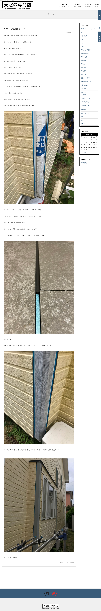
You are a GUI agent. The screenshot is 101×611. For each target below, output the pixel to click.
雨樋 (82, 120)
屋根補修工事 (84, 85)
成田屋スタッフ (85, 88)
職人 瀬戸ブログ (86, 113)
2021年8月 (84, 163)
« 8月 (84, 152)
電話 (99, 26)
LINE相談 (99, 37)
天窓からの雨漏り (86, 50)
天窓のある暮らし (86, 53)
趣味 (82, 116)
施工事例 (83, 92)
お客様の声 (84, 36)
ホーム (3, 22)
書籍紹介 (83, 109)
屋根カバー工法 (85, 98)
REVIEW (88, 5)
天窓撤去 (83, 67)
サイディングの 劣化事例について (14, 29)
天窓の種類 (84, 60)
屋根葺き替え (85, 102)
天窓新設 (83, 71)
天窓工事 (83, 95)
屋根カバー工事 (85, 78)
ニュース (83, 43)
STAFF (77, 5)
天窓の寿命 (84, 57)
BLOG (97, 5)
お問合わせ (99, 14)
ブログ (72, 562)
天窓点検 (83, 74)
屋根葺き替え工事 (86, 81)
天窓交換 (83, 64)
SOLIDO (83, 32)
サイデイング (67, 562)
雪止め (83, 123)
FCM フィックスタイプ (88, 29)
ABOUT (64, 5)
